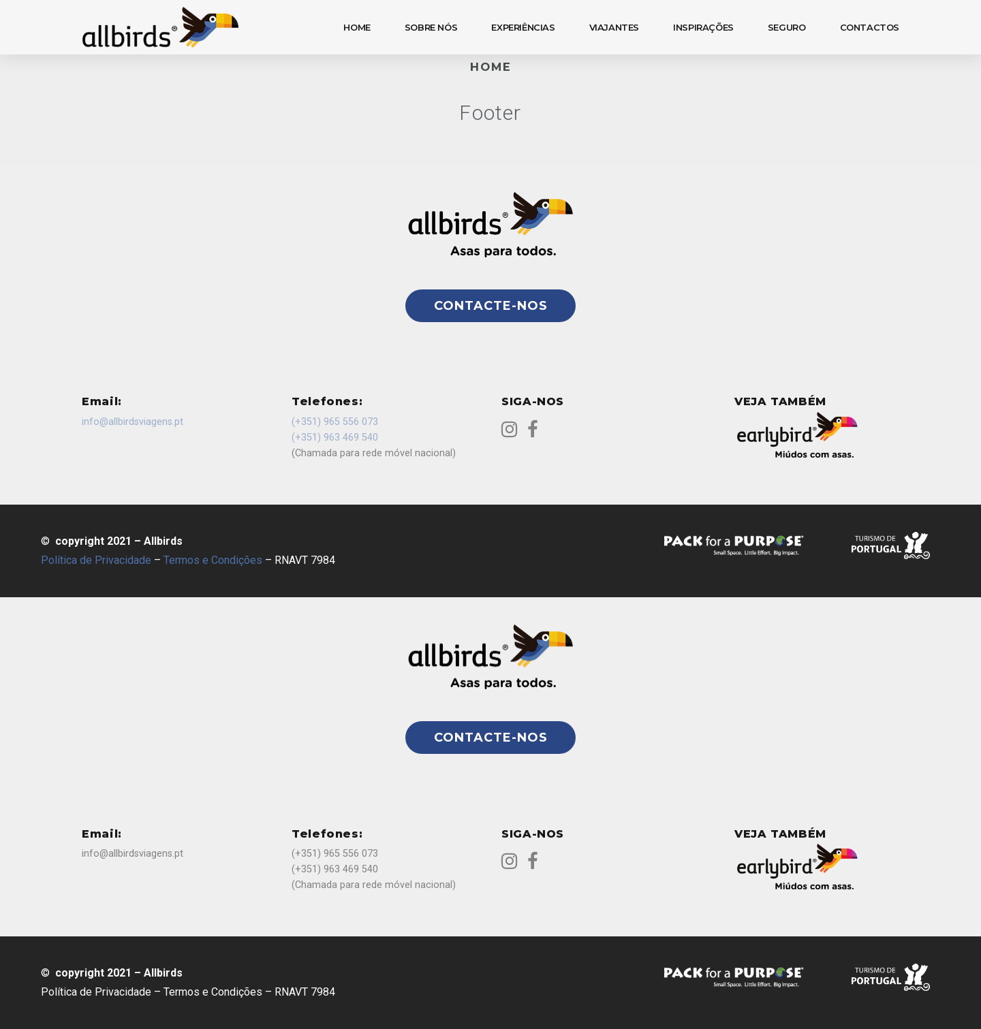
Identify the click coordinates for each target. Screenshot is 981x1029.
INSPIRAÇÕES (703, 27)
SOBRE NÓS (431, 27)
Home (491, 67)
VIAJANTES (614, 27)
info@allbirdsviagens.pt (132, 422)
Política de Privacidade (96, 560)
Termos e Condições (213, 560)
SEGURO (787, 27)
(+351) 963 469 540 (335, 437)
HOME (356, 27)
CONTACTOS (870, 27)
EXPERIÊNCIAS (523, 27)
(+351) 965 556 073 (335, 422)
